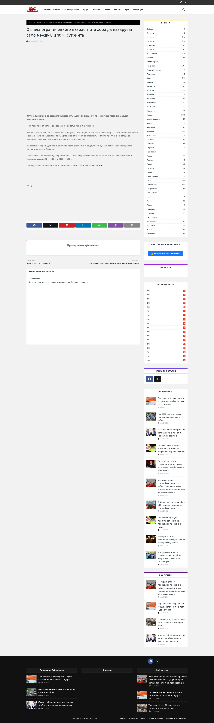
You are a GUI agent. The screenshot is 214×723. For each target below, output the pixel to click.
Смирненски (166, 189)
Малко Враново (166, 119)
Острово (166, 140)
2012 (166, 348)
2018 (166, 323)
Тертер (166, 197)
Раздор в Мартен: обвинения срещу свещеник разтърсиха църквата (171, 539)
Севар (166, 172)
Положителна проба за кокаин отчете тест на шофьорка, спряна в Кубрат (171, 448)
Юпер (166, 230)
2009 (166, 360)
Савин (166, 164)
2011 (166, 352)
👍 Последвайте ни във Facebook (166, 254)
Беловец (166, 37)
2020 (166, 315)
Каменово (166, 99)
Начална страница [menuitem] (52, 9)
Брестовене (166, 54)
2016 (166, 332)
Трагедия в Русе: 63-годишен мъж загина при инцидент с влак (171, 622)
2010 (166, 356)
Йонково (166, 94)
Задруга (166, 82)
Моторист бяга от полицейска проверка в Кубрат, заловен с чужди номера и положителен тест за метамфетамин (171, 486)
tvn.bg (29, 185)
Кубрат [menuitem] (86, 9)
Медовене (166, 127)
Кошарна (166, 111)
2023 (166, 303)
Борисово (166, 49)
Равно (166, 156)
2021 (166, 311)
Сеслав (166, 180)
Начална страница (36, 22)
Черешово (166, 226)
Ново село (166, 135)
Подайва (166, 144)
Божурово (166, 45)
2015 (166, 336)
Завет (166, 78)
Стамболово (166, 193)
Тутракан (166, 213)
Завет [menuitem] (107, 9)
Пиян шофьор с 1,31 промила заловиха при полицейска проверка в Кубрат (169, 522)
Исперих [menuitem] (97, 9)
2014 (166, 340)
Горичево (166, 74)
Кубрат (166, 115)
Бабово (166, 29)
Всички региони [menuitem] (71, 9)
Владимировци (166, 62)
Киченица (166, 107)
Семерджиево (166, 176)
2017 (166, 327)
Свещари (166, 168)
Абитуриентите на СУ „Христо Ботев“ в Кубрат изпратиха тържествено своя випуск (169, 557)
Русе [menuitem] (127, 9)
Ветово (166, 58)
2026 (166, 291)
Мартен (166, 123)
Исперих (166, 90)
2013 (166, 344)
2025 (166, 295)
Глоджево (166, 66)
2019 (166, 319)
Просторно (166, 152)
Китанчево (166, 103)
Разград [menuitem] (117, 9)
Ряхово (166, 160)
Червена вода (166, 221)
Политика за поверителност (177, 718)
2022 (166, 307)
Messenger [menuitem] (138, 9)
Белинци (166, 33)
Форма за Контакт (156, 718)
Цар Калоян (166, 217)
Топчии (166, 205)
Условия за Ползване (137, 718)
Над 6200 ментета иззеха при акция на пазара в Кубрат (169, 417)
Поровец (166, 148)
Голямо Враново (166, 70)
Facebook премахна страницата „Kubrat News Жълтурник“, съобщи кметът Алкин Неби (171, 466)
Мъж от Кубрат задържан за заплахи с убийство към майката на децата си (171, 432)
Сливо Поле (166, 185)
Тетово (166, 201)
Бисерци (166, 41)
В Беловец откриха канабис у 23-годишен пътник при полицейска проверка (171, 505)
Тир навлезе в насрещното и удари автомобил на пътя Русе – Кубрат (171, 401)
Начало (123, 718)
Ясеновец (166, 234)
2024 (166, 299)
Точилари (166, 209)
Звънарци (166, 86)
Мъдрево (166, 131)
